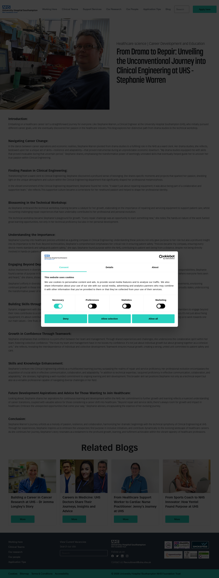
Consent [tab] (64, 267)
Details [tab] (109, 267)
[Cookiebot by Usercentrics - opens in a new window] (161, 257)
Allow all (153, 318)
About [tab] (155, 267)
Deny (66, 318)
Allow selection (109, 318)
